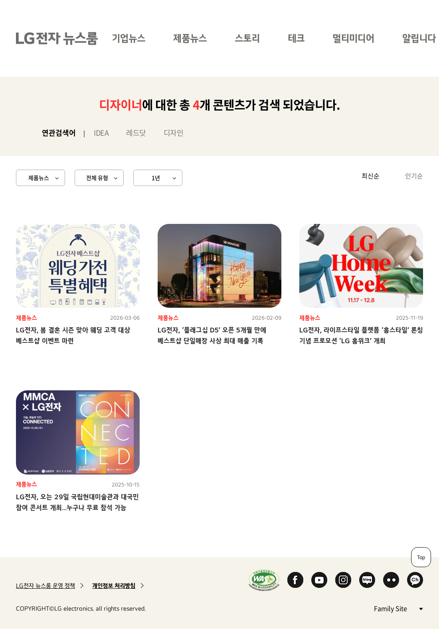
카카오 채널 (415, 580)
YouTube (319, 580)
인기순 (414, 175)
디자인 (174, 132)
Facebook (295, 580)
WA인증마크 (264, 580)
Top (421, 557)
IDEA (101, 132)
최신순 (371, 175)
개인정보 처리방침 (113, 585)
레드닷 (136, 132)
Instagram (343, 580)
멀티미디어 (353, 38)
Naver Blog (367, 580)
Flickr (391, 580)
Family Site (398, 608)
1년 (156, 178)
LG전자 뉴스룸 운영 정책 (45, 585)
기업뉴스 (128, 38)
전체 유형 (97, 178)
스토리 (247, 38)
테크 (296, 38)
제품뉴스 (190, 38)
